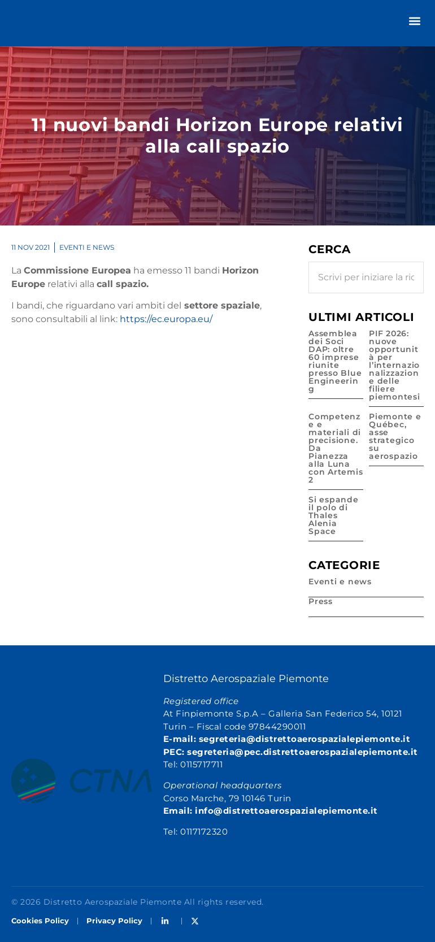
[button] (414, 20)
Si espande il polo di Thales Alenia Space (333, 515)
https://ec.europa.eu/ (166, 319)
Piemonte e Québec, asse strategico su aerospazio (395, 436)
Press (320, 601)
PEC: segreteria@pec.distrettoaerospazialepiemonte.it (290, 751)
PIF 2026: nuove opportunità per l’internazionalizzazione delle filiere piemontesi (394, 365)
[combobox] (366, 277)
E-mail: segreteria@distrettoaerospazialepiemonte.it (287, 738)
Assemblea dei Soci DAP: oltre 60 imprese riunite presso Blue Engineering (335, 361)
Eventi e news (86, 247)
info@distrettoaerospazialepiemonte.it (286, 810)
